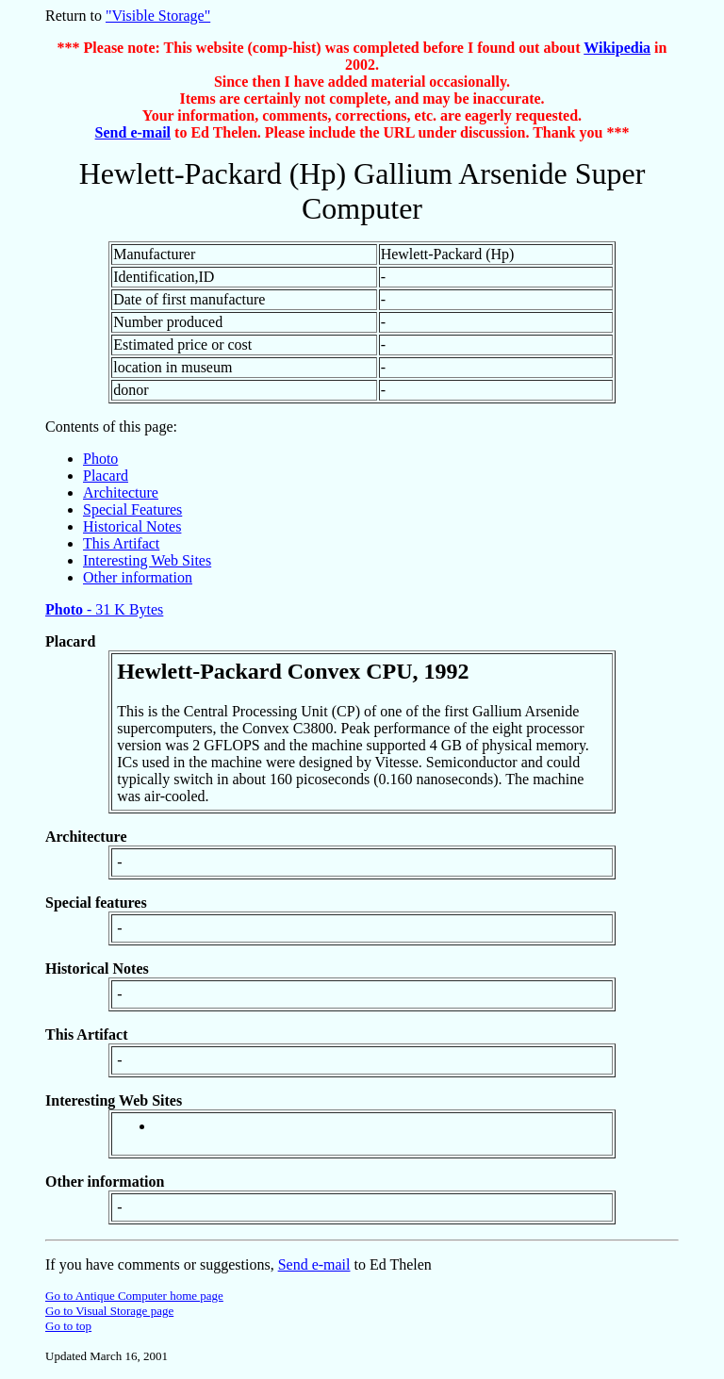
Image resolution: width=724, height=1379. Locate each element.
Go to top (68, 1326)
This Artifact (121, 543)
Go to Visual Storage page (109, 1311)
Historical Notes (132, 526)
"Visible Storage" (158, 16)
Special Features (132, 509)
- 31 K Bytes (104, 609)
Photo (100, 459)
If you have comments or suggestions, (161, 1264)
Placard (105, 476)
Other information (137, 577)
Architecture (120, 492)
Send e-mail (133, 132)
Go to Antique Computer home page (134, 1296)
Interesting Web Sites (147, 560)
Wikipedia (617, 48)
